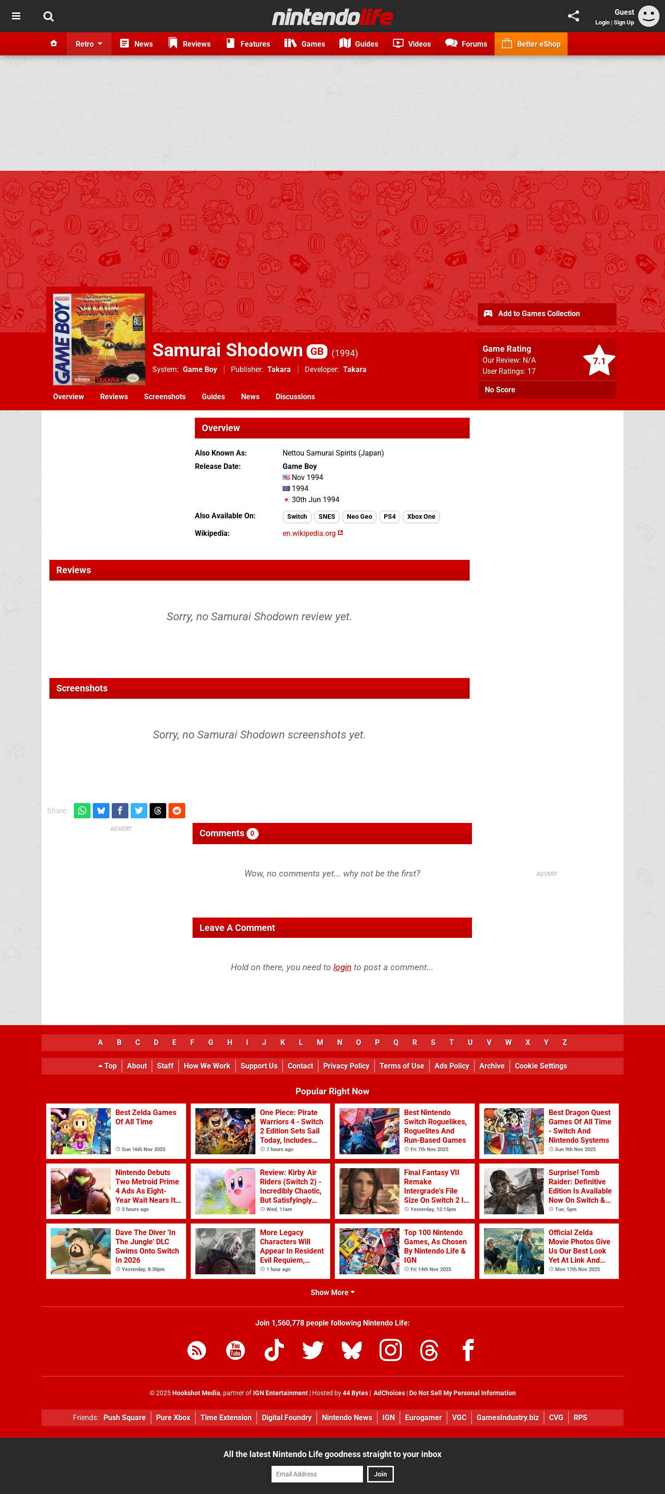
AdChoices (388, 1393)
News (250, 396)
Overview (68, 396)
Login (602, 22)
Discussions (295, 396)
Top (107, 1066)
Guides (213, 396)
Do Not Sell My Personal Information (462, 1393)
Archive (492, 1066)
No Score (500, 389)
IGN (388, 1417)
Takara (279, 369)
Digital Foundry (287, 1417)
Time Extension (226, 1417)
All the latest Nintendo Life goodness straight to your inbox (332, 1454)
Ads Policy (452, 1066)
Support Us (259, 1066)
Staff (165, 1066)
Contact (300, 1066)
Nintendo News (347, 1417)
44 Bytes (355, 1393)
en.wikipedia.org (313, 533)
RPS (580, 1417)
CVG (556, 1417)
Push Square (124, 1417)
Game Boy (200, 369)
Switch (297, 517)
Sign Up (624, 22)
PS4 (390, 517)
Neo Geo (359, 517)
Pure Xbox (173, 1417)
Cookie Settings (541, 1066)
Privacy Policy (346, 1066)
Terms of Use (402, 1066)
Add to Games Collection (531, 314)
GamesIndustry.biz (508, 1417)
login (342, 967)
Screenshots (165, 396)
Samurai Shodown (239, 350)
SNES (327, 517)
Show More (333, 1292)
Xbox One (421, 517)
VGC (459, 1417)
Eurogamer (423, 1417)
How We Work (207, 1066)
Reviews (114, 396)
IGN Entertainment (280, 1393)
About (137, 1066)
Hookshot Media (196, 1393)
